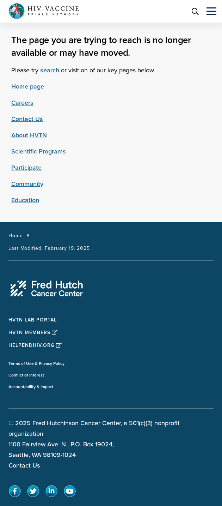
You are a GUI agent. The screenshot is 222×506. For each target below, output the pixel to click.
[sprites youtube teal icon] (69, 491)
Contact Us (27, 119)
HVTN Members (33, 333)
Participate (26, 167)
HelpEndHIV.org (35, 345)
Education (25, 200)
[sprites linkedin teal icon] (51, 491)
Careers (22, 103)
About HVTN (29, 135)
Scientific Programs (38, 151)
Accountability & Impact (30, 387)
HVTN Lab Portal (32, 320)
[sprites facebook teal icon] (14, 491)
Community (27, 184)
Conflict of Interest (26, 375)
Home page (27, 86)
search (49, 70)
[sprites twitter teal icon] (33, 491)
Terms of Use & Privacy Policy (36, 363)
